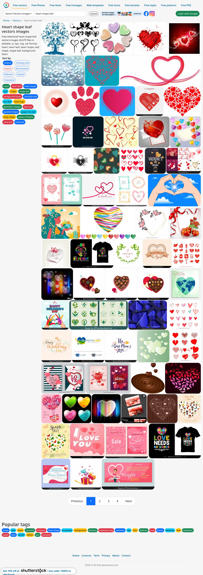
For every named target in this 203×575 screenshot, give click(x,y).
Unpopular (9, 80)
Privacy (106, 555)
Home (6, 20)
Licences (86, 555)
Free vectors (20, 5)
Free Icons (114, 5)
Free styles (150, 5)
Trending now (22, 62)
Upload (93, 13)
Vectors (17, 20)
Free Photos (38, 5)
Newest (7, 68)
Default (7, 62)
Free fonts (55, 5)
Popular (20, 74)
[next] (129, 501)
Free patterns (168, 5)
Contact (126, 555)
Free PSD (186, 5)
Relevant (8, 74)
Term (96, 555)
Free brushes (132, 5)
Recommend (22, 68)
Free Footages (74, 5)
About (115, 555)
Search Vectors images (17, 13)
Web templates (95, 5)
